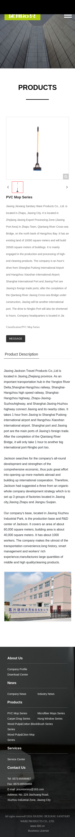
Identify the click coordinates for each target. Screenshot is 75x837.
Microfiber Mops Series (51, 713)
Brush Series (45, 723)
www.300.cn (37, 825)
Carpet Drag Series (18, 718)
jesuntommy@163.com (30, 789)
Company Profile (17, 669)
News (11, 683)
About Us (15, 658)
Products (14, 702)
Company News (16, 693)
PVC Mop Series (17, 713)
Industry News (45, 693)
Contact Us (16, 768)
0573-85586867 (21, 778)
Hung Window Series (49, 718)
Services (14, 748)
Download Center (17, 674)
